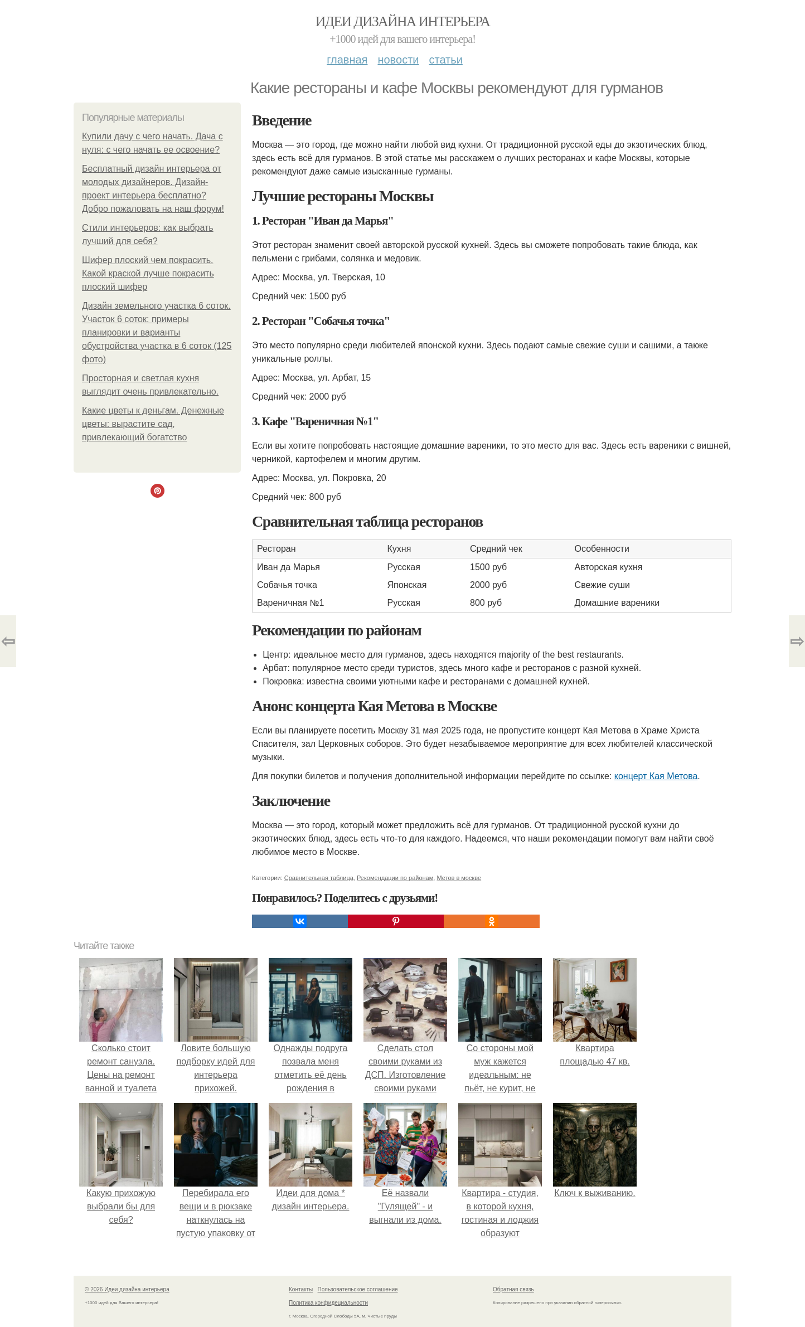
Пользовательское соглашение (358, 1289)
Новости (398, 60)
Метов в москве (459, 877)
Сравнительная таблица (318, 877)
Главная (347, 60)
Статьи (445, 60)
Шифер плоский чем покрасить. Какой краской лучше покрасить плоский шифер (148, 273)
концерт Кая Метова (656, 776)
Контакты (301, 1289)
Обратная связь (513, 1289)
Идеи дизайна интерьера (403, 21)
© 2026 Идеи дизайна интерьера (127, 1289)
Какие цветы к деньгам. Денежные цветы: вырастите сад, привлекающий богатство (153, 424)
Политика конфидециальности (328, 1303)
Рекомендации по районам (395, 877)
